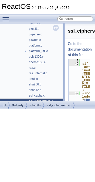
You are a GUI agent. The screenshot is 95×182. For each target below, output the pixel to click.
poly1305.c (36, 56)
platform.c (35, 45)
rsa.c (32, 68)
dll (4, 105)
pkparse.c (35, 34)
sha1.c (33, 79)
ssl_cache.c (37, 95)
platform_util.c (38, 51)
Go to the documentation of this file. (80, 49)
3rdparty (18, 105)
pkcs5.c (34, 29)
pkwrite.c (35, 40)
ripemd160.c (37, 62)
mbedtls (35, 105)
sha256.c (35, 84)
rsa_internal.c (38, 73)
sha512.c (35, 90)
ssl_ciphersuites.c (59, 105)
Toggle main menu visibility (7, 16)
